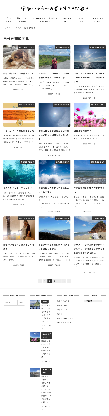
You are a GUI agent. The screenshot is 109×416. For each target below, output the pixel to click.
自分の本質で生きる (65, 318)
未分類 (59, 314)
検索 (21, 302)
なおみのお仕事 (63, 301)
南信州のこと (62, 310)
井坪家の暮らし (63, 305)
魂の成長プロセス (64, 323)
